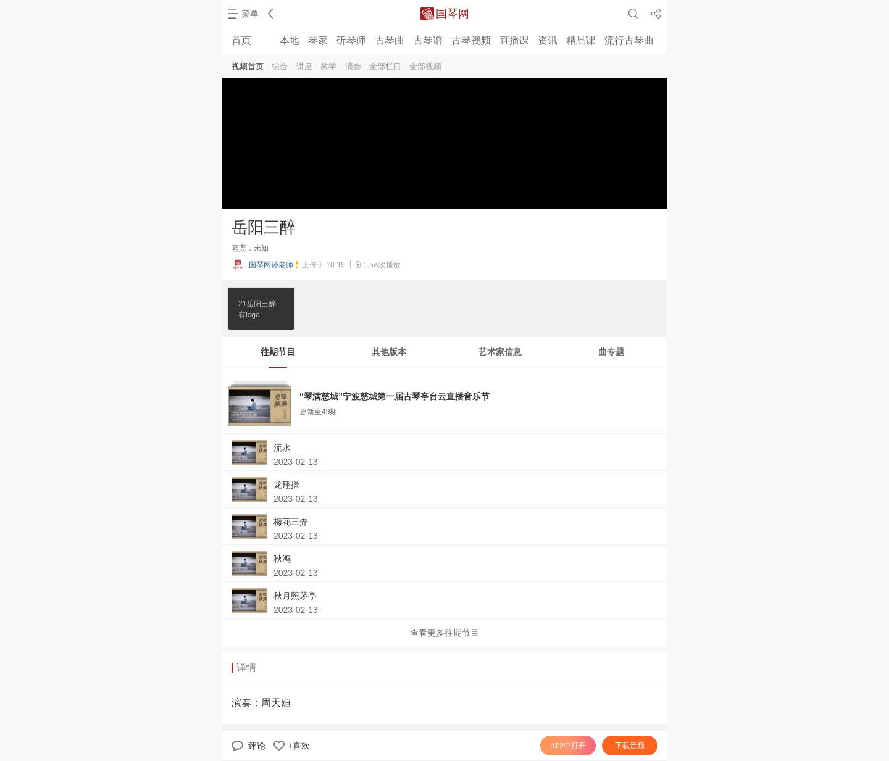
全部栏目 (385, 66)
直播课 (514, 40)
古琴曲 (389, 40)
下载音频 (630, 745)
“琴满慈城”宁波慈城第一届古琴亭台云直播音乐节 (394, 396)
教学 (328, 66)
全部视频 (425, 66)
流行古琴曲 (629, 40)
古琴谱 (428, 40)
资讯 (547, 40)
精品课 (581, 40)
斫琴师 (351, 40)
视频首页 (248, 66)
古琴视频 (471, 40)
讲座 (304, 66)
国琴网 (452, 13)
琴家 (318, 40)
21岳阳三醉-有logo (258, 308)
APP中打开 (568, 745)
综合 (280, 66)
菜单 (250, 14)
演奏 (353, 66)
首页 (241, 40)
